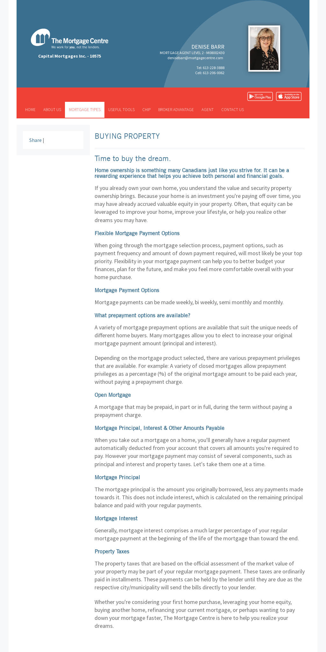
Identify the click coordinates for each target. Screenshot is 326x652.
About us (52, 109)
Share (35, 140)
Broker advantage (176, 109)
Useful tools (121, 109)
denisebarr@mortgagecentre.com (195, 57)
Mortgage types (85, 109)
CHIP (146, 109)
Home (30, 109)
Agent (208, 109)
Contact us (232, 109)
